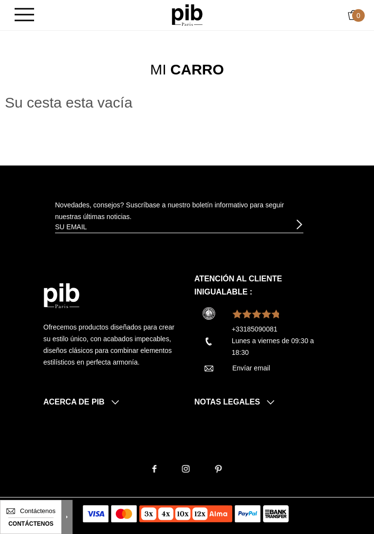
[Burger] (24, 15)
